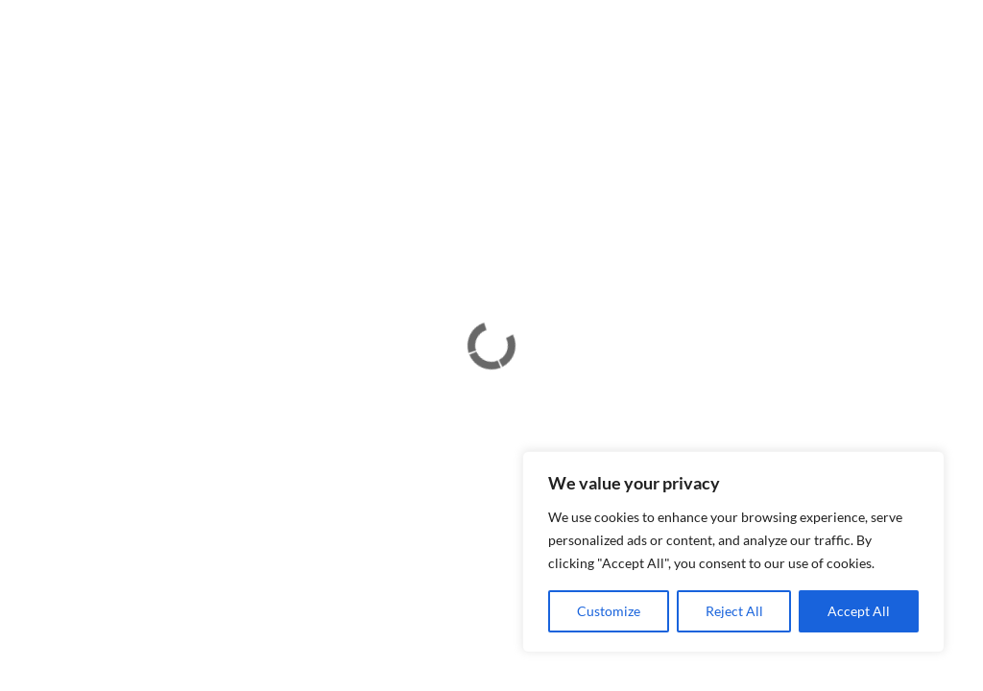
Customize (608, 611)
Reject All (734, 611)
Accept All (858, 611)
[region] (733, 552)
